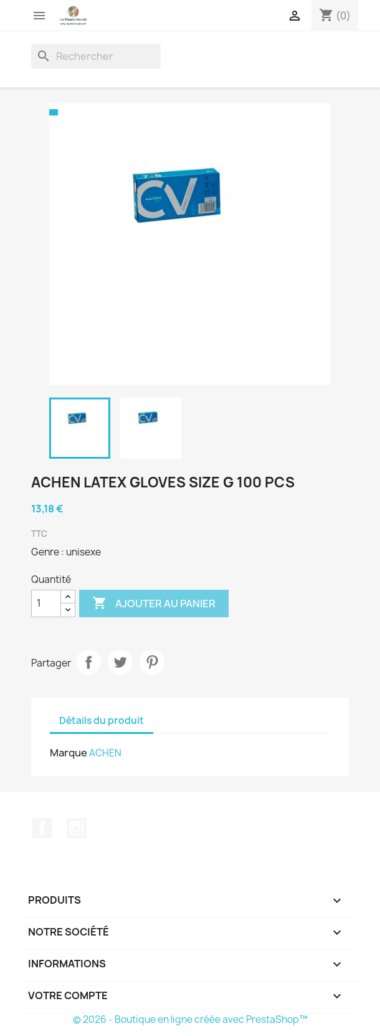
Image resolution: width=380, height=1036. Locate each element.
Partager (88, 662)
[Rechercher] (96, 56)
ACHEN (105, 753)
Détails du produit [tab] (101, 720)
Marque (68, 752)
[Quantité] (46, 603)
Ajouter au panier (154, 603)
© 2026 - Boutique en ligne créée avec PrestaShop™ (190, 1019)
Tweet (120, 662)
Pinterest (152, 662)
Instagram (77, 828)
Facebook (42, 828)
